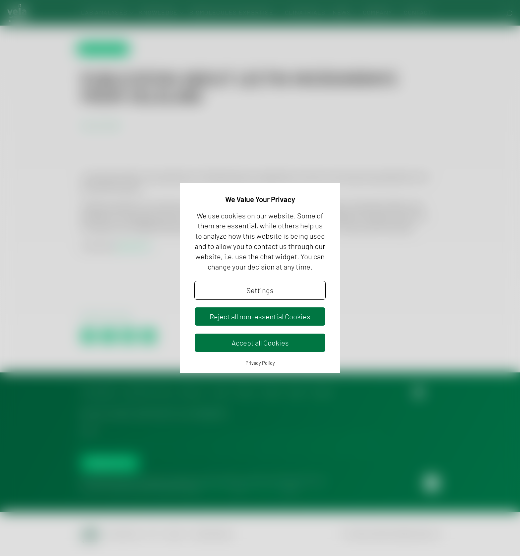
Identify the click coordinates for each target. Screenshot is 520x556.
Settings (260, 290)
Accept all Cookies (260, 342)
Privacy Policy (260, 363)
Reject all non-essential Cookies (260, 316)
